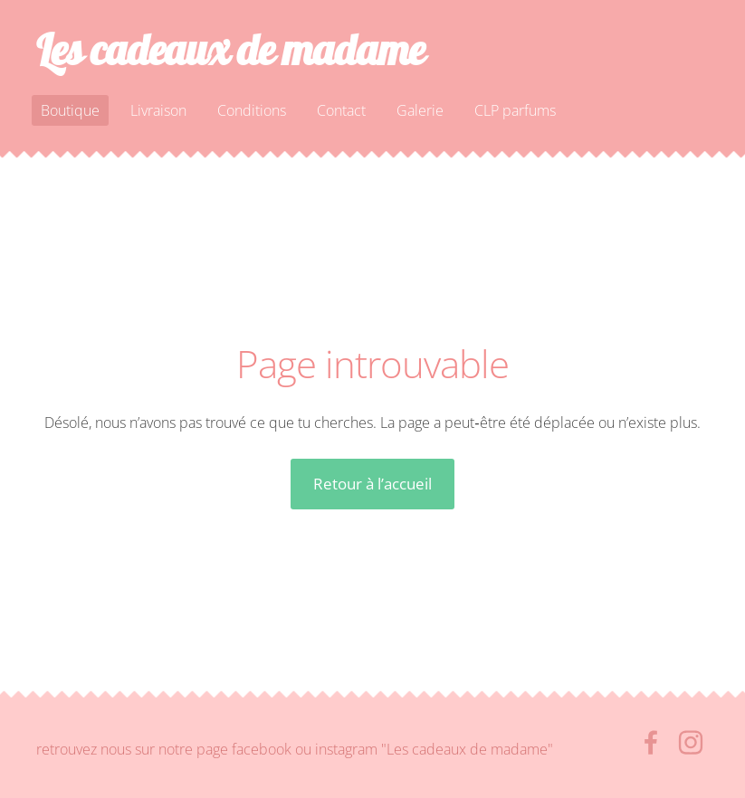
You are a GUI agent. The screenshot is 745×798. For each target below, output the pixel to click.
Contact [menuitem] (341, 110)
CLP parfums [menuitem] (515, 110)
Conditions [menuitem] (251, 110)
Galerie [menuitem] (420, 110)
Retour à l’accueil (372, 483)
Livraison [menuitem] (158, 110)
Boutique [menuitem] (70, 110)
